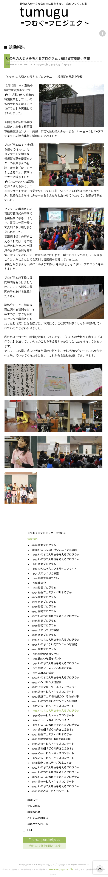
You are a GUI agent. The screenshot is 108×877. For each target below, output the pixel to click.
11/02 (55, 725)
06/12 (55, 611)
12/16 (55, 711)
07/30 (55, 777)
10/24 (55, 730)
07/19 (55, 607)
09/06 (55, 597)
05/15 (55, 621)
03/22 (55, 791)
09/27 (55, 734)
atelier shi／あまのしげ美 (61, 869)
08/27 (55, 687)
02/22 (55, 635)
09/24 (55, 592)
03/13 (55, 696)
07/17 (55, 786)
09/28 (55, 763)
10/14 (55, 663)
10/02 (55, 668)
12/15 (55, 555)
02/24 (55, 782)
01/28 (55, 550)
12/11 (55, 564)
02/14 (55, 640)
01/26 (55, 644)
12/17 (55, 706)
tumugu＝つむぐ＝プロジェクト (51, 864)
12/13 (55, 559)
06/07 (55, 616)
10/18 (55, 583)
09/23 (55, 678)
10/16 (55, 659)
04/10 (55, 626)
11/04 (55, 573)
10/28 (55, 578)
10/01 (55, 673)
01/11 (55, 649)
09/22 (55, 739)
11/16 (55, 720)
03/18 (55, 630)
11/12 (55, 569)
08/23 (55, 682)
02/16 (55, 753)
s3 (88, 864)
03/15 (55, 749)
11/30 (55, 715)
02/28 (55, 545)
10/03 (55, 588)
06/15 (55, 692)
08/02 (55, 602)
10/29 (55, 654)
